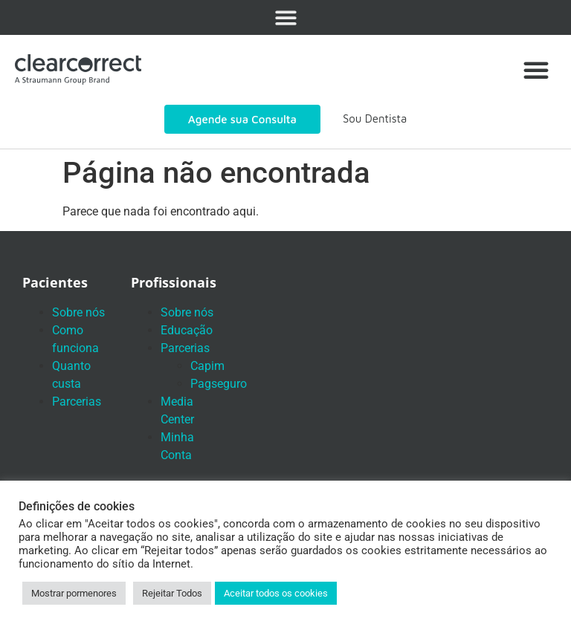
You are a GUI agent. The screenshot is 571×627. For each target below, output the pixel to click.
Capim (207, 366)
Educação (187, 330)
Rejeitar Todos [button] (172, 593)
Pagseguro (218, 384)
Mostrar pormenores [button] (74, 593)
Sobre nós (78, 312)
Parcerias (76, 401)
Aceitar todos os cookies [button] (276, 593)
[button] (285, 17)
